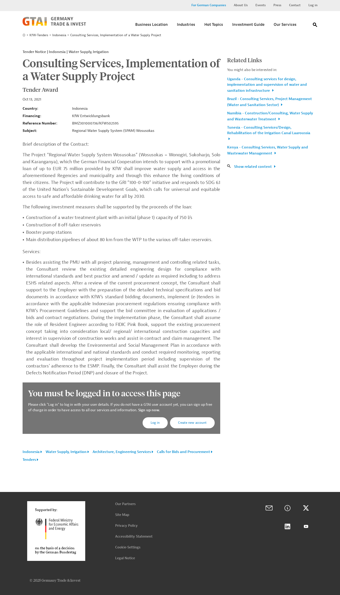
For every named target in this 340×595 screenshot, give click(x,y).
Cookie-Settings (128, 547)
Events (260, 5)
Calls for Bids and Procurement (183, 452)
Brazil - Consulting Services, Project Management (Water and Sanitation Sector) (269, 102)
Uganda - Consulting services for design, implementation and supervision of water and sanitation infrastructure (267, 85)
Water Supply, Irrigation (66, 452)
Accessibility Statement (133, 536)
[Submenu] (151, 26)
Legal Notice (125, 558)
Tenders (29, 459)
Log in (312, 5)
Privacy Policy (126, 526)
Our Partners (125, 504)
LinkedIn (287, 526)
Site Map (122, 515)
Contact (295, 5)
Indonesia (59, 35)
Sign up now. (148, 410)
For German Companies (208, 5)
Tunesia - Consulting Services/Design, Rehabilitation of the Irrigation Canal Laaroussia (268, 130)
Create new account (192, 423)
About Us (241, 5)
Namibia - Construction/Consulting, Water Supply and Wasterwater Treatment (270, 116)
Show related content (253, 166)
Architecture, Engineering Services (122, 452)
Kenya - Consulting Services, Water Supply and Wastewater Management (267, 150)
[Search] (315, 25)
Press (277, 5)
